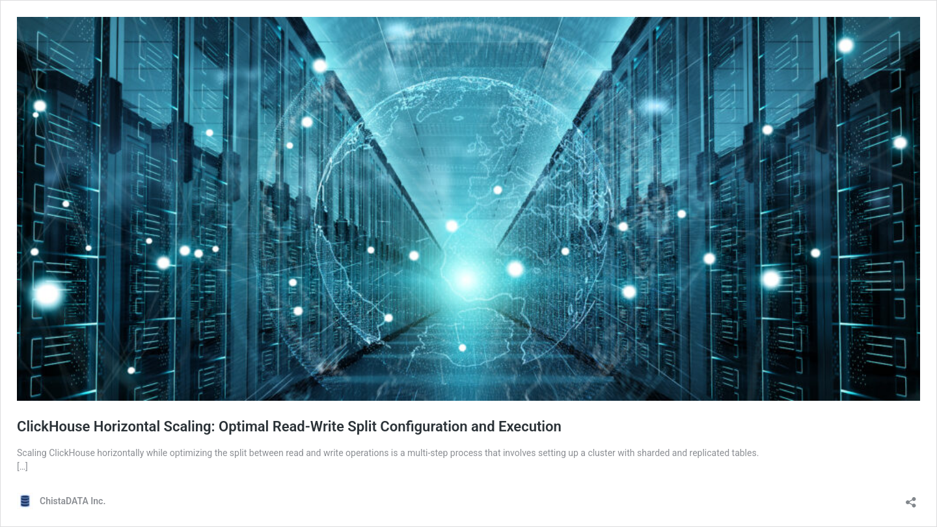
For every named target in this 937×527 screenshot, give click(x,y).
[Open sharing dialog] (911, 498)
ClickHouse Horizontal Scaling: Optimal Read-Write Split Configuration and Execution (289, 426)
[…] (22, 466)
